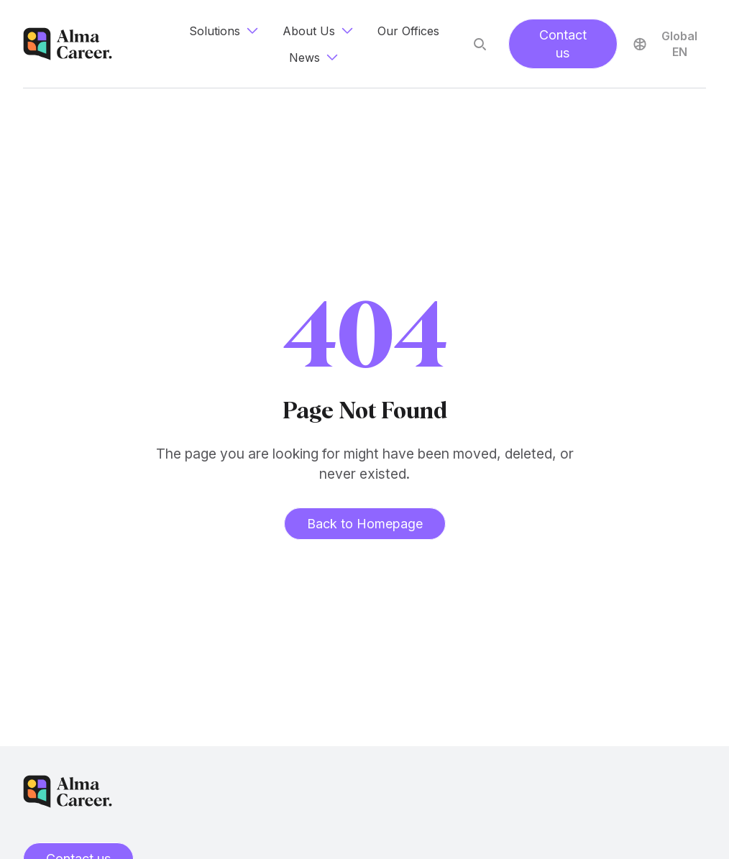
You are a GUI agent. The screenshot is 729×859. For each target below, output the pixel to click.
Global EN (664, 44)
